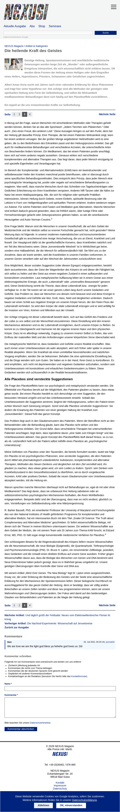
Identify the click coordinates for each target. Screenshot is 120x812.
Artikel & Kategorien (37, 46)
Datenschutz (60, 788)
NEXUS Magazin (14, 46)
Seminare (55, 26)
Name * (8, 684)
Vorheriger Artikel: (48, 623)
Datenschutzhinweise (40, 723)
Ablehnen (43, 805)
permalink (110, 642)
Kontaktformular (79, 676)
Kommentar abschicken (21, 728)
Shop (41, 26)
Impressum (60, 785)
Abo (32, 26)
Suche (105, 33)
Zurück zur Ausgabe (17, 627)
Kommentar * (11, 695)
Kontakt (60, 782)
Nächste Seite (107, 114)
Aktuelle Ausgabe (15, 26)
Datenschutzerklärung (84, 800)
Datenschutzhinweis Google (15, 37)
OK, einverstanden (71, 805)
